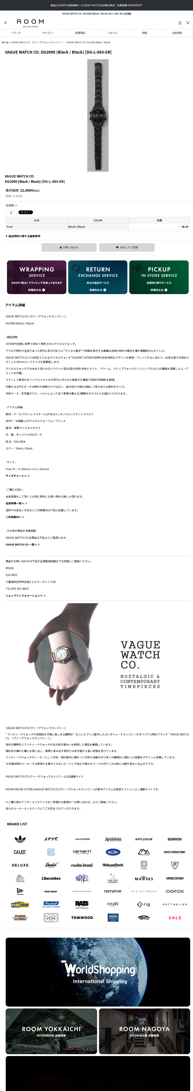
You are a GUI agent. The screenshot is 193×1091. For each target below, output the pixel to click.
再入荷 (185, 226)
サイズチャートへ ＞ (18, 476)
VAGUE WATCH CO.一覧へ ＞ (23, 544)
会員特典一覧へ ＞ (16, 503)
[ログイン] (180, 23)
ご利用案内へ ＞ (15, 517)
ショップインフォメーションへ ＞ (26, 595)
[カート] (187, 23)
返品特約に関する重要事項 (23, 236)
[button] (5, 23)
